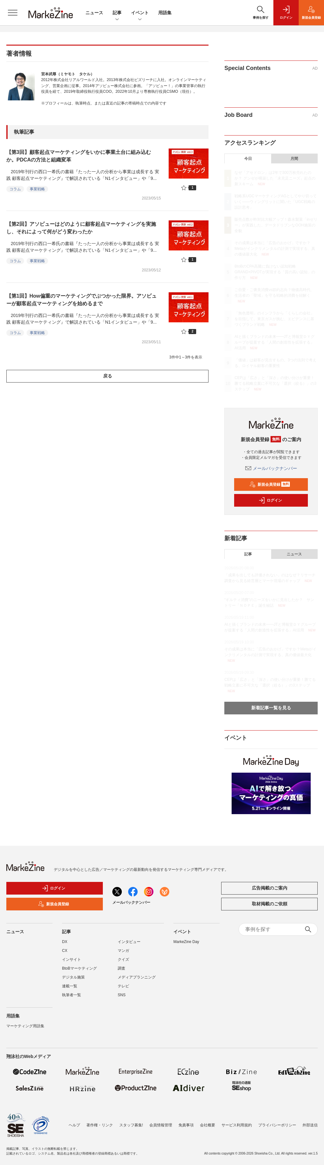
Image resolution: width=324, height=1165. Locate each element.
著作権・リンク (99, 1125)
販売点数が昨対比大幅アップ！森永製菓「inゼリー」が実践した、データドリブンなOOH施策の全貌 (275, 225)
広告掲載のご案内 (269, 887)
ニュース (94, 12)
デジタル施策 (73, 977)
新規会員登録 (269, 484)
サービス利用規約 (236, 1125)
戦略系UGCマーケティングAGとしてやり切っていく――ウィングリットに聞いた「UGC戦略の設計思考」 (275, 202)
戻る (107, 375)
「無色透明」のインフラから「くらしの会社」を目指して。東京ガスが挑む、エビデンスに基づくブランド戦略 (274, 319)
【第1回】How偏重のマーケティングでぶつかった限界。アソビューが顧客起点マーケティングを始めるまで (81, 299)
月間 (294, 158)
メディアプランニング (137, 977)
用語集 (164, 12)
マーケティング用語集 (25, 1026)
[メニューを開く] (12, 12)
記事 (117, 13)
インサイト (71, 959)
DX (64, 942)
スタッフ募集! (131, 1125)
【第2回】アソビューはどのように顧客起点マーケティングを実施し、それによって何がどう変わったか (81, 227)
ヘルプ (74, 1125)
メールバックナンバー (271, 468)
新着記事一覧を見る (271, 707)
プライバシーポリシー (277, 1125)
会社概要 (207, 1125)
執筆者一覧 (71, 995)
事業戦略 (37, 189)
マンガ (123, 950)
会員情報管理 (160, 1125)
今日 (248, 158)
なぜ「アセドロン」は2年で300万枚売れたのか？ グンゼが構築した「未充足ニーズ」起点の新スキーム (274, 178)
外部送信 (310, 1125)
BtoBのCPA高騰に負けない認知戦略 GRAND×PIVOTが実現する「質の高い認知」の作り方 (274, 272)
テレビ (123, 986)
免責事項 (186, 1125)
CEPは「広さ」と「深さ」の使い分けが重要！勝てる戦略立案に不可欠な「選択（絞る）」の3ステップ (275, 383)
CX (64, 950)
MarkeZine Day (186, 942)
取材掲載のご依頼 (269, 903)
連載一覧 (69, 986)
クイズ (123, 959)
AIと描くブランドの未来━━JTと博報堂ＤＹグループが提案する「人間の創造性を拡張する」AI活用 (274, 342)
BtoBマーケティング (79, 968)
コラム (15, 189)
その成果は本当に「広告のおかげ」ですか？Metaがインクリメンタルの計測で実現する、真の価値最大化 (274, 248)
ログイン (270, 500)
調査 (121, 968)
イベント (140, 13)
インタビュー (129, 942)
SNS (122, 995)
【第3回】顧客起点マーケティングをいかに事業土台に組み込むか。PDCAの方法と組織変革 (78, 155)
